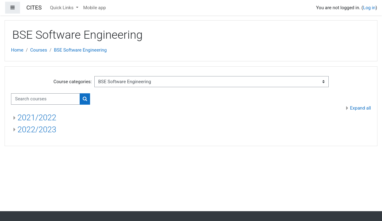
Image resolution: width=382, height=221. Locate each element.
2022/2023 (36, 129)
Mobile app (94, 7)
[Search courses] (45, 99)
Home (17, 50)
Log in (369, 7)
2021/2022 (36, 117)
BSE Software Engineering (80, 50)
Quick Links (62, 7)
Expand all (360, 108)
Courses (38, 50)
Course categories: (73, 81)
